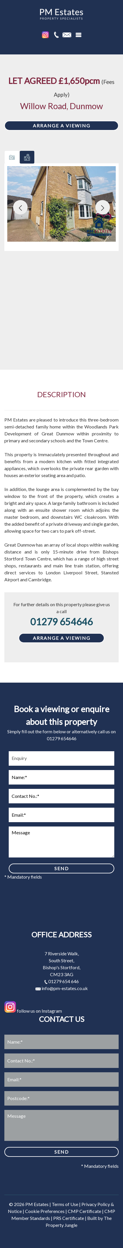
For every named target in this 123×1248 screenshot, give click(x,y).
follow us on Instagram (33, 1011)
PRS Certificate (68, 1218)
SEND (61, 868)
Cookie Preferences (45, 1211)
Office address (61, 934)
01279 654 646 (61, 981)
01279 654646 (61, 621)
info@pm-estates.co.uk (61, 988)
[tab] (12, 157)
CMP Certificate (84, 1211)
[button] (20, 207)
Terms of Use (65, 1204)
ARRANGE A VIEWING (61, 125)
